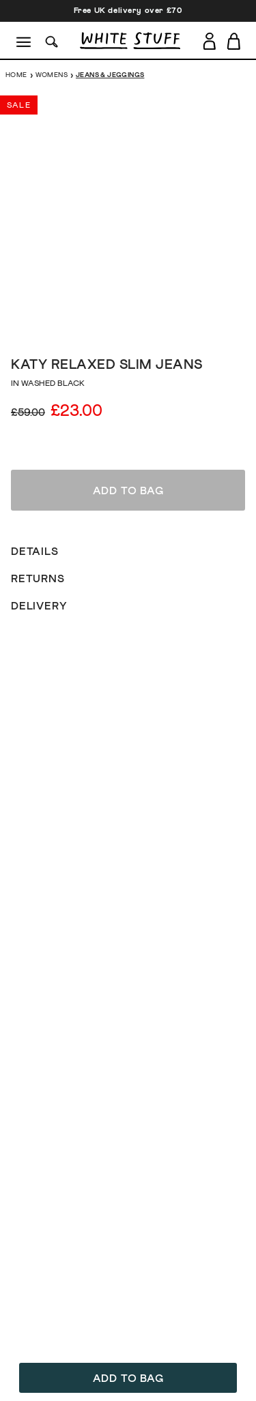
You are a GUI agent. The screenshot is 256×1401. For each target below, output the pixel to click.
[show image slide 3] (115, 325)
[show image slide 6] (156, 325)
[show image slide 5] (142, 325)
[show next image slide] (228, 213)
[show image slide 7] (169, 325)
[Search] (52, 40)
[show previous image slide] (27, 213)
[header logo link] (130, 40)
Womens (51, 75)
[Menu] (24, 41)
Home (16, 75)
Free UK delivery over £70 (128, 11)
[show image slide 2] (101, 325)
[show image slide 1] (87, 325)
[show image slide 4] (128, 325)
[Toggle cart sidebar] (234, 41)
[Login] (209, 38)
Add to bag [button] (128, 1378)
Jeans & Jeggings (110, 75)
